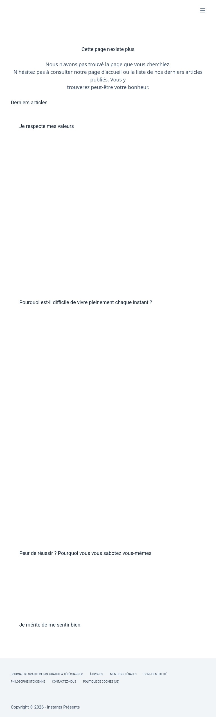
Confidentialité (155, 674)
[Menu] (202, 10)
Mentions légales (123, 674)
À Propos (96, 674)
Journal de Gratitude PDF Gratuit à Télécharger (47, 674)
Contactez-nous (64, 681)
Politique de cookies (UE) (101, 681)
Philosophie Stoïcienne (28, 681)
